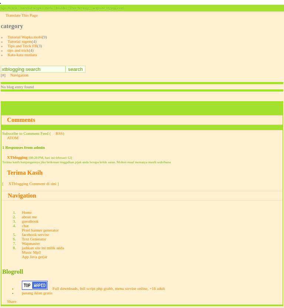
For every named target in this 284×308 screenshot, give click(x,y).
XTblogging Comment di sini (33, 183)
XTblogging (17, 157)
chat (25, 225)
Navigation (19, 75)
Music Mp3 (31, 252)
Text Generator (34, 239)
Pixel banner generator (40, 230)
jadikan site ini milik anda (43, 248)
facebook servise (35, 234)
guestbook (30, 221)
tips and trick (18, 50)
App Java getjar (34, 256)
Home (27, 212)
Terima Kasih (25, 172)
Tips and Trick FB (22, 46)
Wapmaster (31, 243)
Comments (21, 119)
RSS (59, 133)
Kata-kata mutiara (22, 54)
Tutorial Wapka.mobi (25, 37)
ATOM (12, 138)
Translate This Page (22, 15)
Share (11, 301)
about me (29, 217)
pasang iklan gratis (37, 293)
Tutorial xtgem (20, 41)
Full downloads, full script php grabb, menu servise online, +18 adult (109, 288)
